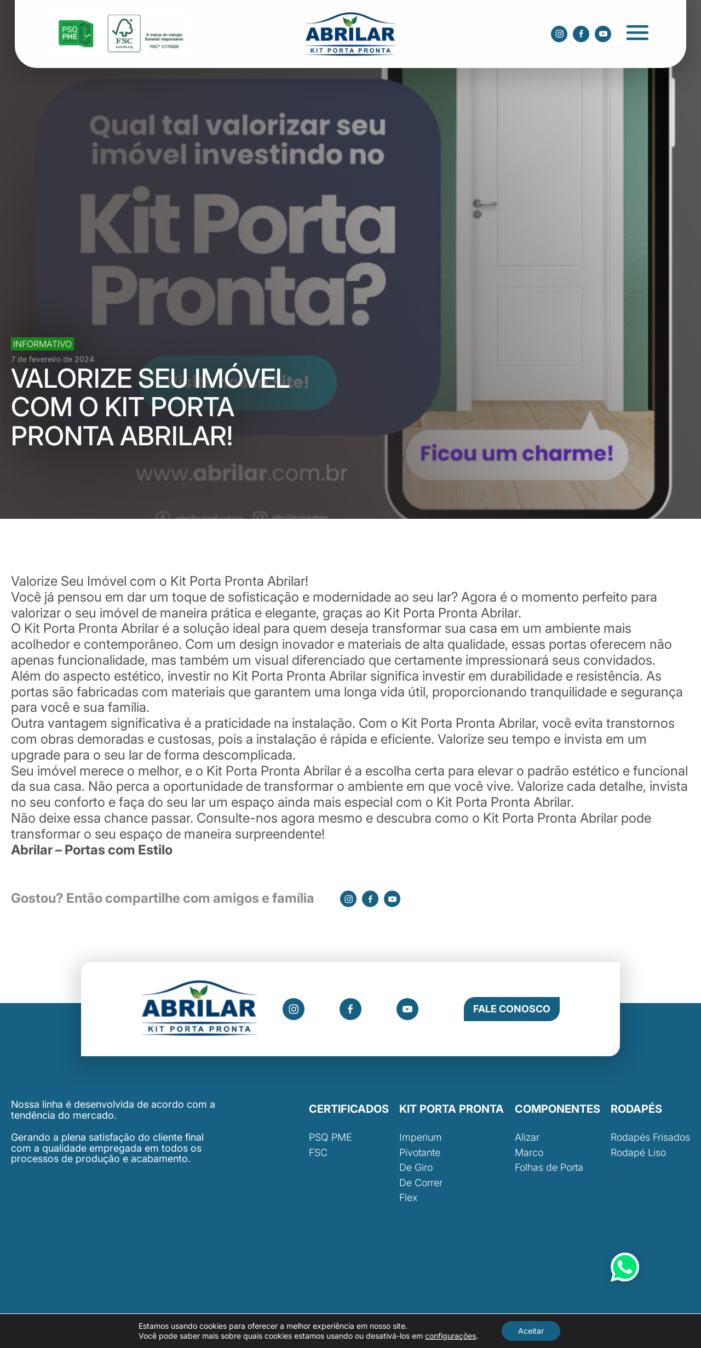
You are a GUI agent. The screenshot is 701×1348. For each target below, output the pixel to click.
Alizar (527, 1137)
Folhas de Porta (549, 1167)
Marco (529, 1152)
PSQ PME (330, 1137)
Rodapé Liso (638, 1152)
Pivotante (419, 1152)
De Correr (421, 1182)
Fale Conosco (511, 1009)
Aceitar (531, 1330)
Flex (408, 1197)
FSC (318, 1152)
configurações (450, 1335)
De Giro (416, 1167)
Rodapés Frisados (650, 1137)
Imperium (420, 1137)
